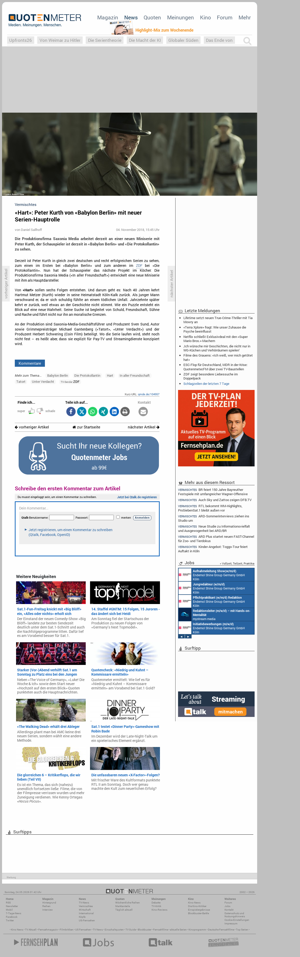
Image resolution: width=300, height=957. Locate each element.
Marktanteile (122, 906)
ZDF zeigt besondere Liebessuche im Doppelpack (210, 376)
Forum (224, 17)
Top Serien (242, 929)
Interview (47, 909)
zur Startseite (86, 427)
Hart (110, 375)
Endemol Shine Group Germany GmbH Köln (212, 574)
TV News (98, 929)
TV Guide (131, 929)
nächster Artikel (143, 427)
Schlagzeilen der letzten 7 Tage (206, 383)
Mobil (9, 909)
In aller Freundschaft (135, 375)
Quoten (152, 17)
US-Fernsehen (87, 920)
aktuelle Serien (178, 929)
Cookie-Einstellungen (236, 920)
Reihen (46, 906)
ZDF (139, 265)
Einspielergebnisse (199, 909)
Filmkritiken (66, 929)
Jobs (227, 906)
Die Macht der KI (145, 40)
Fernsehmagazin (48, 929)
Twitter (10, 920)
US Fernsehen (83, 929)
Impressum (231, 923)
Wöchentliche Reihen (127, 902)
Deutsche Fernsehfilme (221, 929)
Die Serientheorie (104, 40)
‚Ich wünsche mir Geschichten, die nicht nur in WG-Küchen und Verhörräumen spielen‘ (216, 348)
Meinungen (180, 17)
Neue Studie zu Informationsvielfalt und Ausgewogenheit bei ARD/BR (214, 528)
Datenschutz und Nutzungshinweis (234, 915)
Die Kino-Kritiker (197, 906)
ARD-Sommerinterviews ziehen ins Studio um (213, 518)
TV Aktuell (30, 929)
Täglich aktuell (124, 909)
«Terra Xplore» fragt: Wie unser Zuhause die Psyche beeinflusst (214, 329)
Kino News (17, 929)
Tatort (21, 381)
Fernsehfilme (160, 929)
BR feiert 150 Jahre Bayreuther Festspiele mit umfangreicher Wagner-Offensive (213, 491)
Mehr (245, 17)
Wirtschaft (85, 909)
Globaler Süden (183, 40)
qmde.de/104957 (148, 394)
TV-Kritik (156, 906)
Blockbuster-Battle (198, 913)
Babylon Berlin (57, 375)
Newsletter (12, 906)
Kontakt (228, 909)
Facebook (11, 917)
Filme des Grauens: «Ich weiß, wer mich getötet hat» (218, 357)
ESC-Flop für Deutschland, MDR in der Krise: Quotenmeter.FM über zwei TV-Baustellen (215, 366)
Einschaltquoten (114, 929)
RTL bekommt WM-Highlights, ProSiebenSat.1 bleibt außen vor (210, 508)
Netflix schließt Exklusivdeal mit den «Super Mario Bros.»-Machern (215, 338)
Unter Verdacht (43, 381)
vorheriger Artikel (32, 427)
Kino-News (194, 902)
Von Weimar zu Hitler (60, 40)
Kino (205, 17)
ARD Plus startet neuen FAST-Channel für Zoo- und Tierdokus (216, 538)
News (131, 17)
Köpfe (82, 917)
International (86, 913)
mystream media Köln (215, 614)
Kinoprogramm (197, 929)
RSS (8, 902)
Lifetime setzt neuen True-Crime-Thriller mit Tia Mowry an (218, 320)
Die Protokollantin (87, 375)
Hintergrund (49, 902)
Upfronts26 (20, 40)
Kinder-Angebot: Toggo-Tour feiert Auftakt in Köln (213, 549)
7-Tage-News (13, 913)
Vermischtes (86, 906)
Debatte (156, 902)
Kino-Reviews (159, 909)
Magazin (107, 17)
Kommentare (30, 363)
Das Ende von (219, 40)
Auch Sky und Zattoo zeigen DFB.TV (215, 500)
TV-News (84, 902)
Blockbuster (144, 929)
